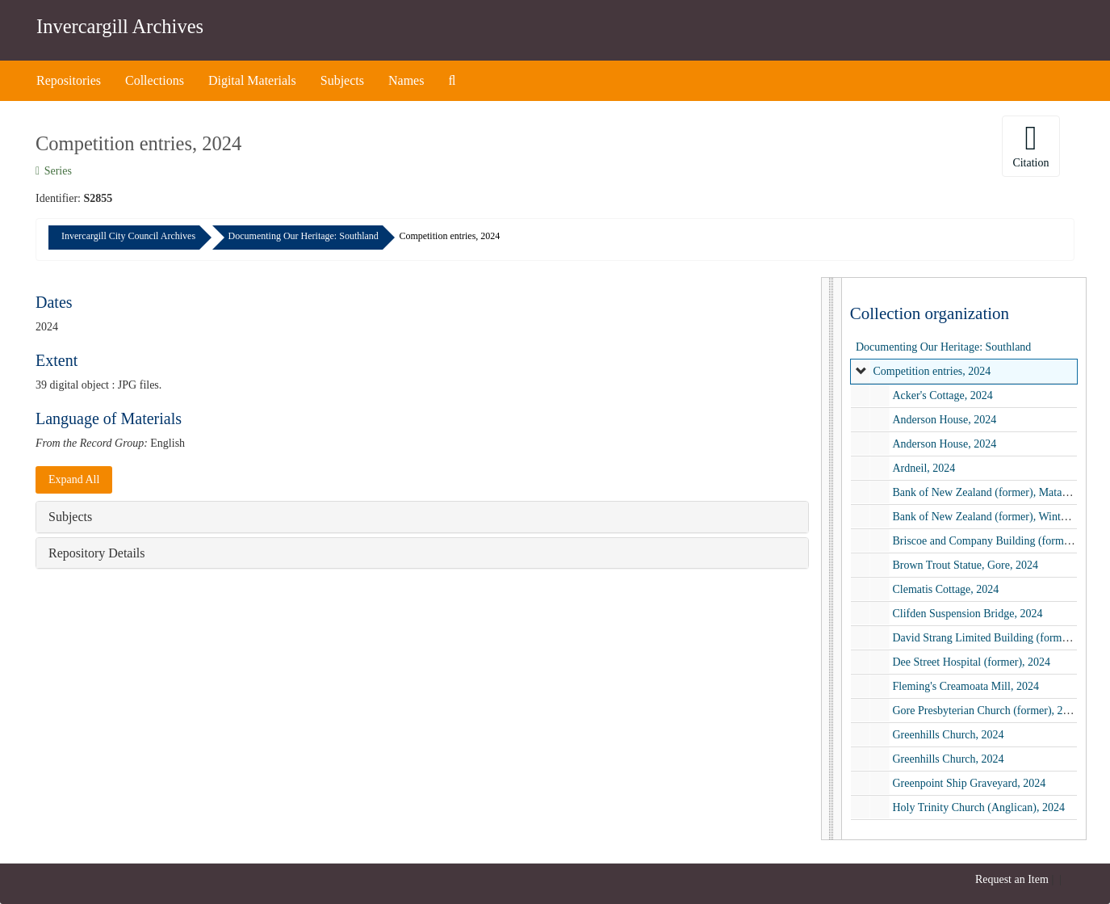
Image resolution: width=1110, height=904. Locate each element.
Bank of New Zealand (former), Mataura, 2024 (998, 492)
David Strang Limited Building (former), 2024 (997, 638)
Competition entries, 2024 (932, 371)
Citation (1030, 145)
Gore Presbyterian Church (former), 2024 (985, 710)
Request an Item (1012, 879)
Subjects (342, 80)
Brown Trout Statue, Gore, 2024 (964, 565)
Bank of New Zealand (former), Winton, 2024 (996, 517)
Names (406, 80)
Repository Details (96, 553)
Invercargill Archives (119, 26)
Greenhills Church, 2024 (947, 735)
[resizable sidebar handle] (832, 558)
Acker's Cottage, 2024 (942, 395)
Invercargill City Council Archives (128, 236)
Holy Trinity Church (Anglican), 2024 (978, 807)
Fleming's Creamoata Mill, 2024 (965, 686)
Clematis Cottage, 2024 (945, 589)
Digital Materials (252, 80)
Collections (154, 80)
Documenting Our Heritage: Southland (303, 236)
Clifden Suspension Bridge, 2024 (967, 614)
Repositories (68, 80)
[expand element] (861, 371)
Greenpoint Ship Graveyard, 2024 (968, 783)
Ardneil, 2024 (923, 468)
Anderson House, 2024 (944, 420)
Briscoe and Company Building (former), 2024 (998, 541)
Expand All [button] (73, 479)
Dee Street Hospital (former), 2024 (971, 662)
